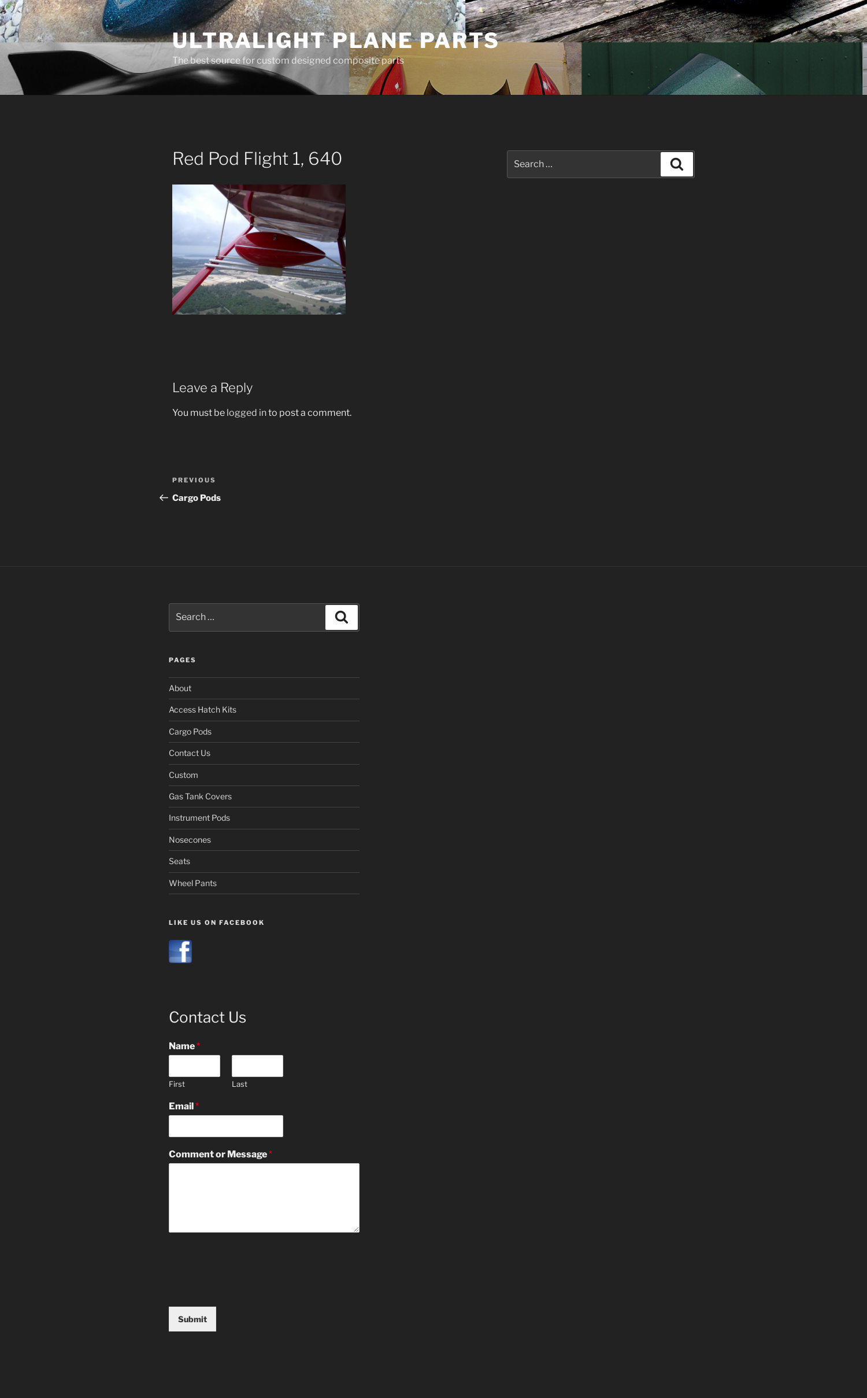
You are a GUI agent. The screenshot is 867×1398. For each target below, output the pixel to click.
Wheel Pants (193, 883)
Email (184, 1106)
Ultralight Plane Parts (336, 40)
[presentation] (256, 1287)
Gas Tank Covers (200, 796)
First (177, 1084)
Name (184, 1046)
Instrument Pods (199, 817)
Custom (183, 775)
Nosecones (190, 839)
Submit (192, 1319)
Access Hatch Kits (202, 709)
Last (239, 1084)
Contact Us (189, 753)
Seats (179, 861)
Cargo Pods (190, 731)
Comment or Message (220, 1154)
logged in (246, 412)
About (180, 688)
